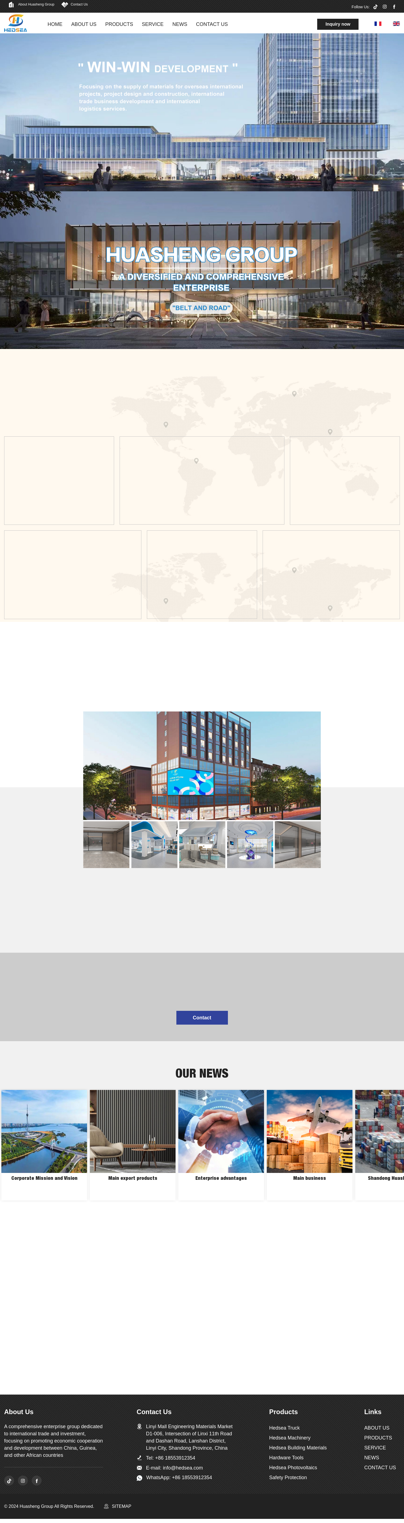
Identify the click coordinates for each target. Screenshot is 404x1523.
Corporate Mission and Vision (44, 1189)
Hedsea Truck (284, 1430)
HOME (56, 24)
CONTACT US (213, 24)
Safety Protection (288, 1480)
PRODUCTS (120, 24)
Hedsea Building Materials (298, 1450)
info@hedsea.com (183, 1470)
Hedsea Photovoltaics (293, 1470)
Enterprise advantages (221, 1189)
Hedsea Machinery (290, 1440)
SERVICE (154, 24)
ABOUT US (85, 24)
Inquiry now (337, 24)
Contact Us (107, 6)
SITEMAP (121, 1510)
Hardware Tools (286, 1460)
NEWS (181, 24)
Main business (309, 1189)
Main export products (132, 1189)
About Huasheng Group (46, 6)
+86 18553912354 (175, 1460)
